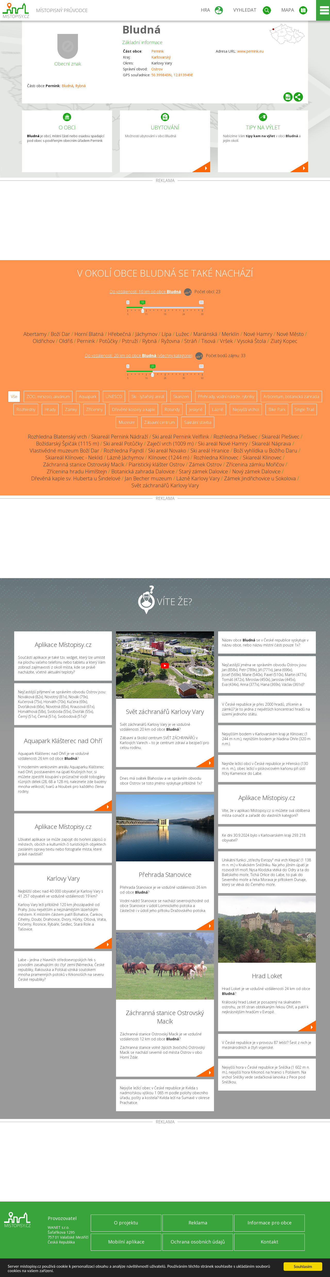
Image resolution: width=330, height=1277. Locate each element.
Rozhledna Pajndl (124, 450)
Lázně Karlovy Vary (198, 478)
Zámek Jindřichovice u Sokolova (260, 478)
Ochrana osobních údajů (198, 1242)
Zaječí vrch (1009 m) (170, 443)
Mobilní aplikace (126, 1242)
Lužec (182, 334)
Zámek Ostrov (205, 464)
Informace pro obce (270, 1223)
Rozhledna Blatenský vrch (57, 436)
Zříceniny (94, 409)
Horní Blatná (89, 334)
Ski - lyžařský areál (147, 396)
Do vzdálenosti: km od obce (145, 291)
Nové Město (290, 334)
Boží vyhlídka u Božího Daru (265, 450)
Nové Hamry (258, 334)
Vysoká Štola (251, 340)
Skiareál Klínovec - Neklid (74, 457)
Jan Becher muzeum (148, 478)
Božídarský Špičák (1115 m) (67, 443)
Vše (14, 396)
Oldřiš (66, 340)
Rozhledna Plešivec (235, 436)
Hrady (50, 409)
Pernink (157, 51)
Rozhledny (25, 409)
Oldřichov (44, 340)
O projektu (126, 1223)
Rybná (80, 85)
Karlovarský (161, 57)
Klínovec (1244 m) (168, 457)
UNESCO (114, 396)
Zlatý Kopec (283, 340)
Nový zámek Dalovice (256, 471)
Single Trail (304, 409)
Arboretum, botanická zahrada (291, 396)
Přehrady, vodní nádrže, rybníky (226, 396)
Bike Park (276, 409)
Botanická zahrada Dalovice (143, 471)
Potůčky (108, 340)
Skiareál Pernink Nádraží (119, 436)
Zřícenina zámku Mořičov (255, 464)
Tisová (208, 340)
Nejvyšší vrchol (246, 409)
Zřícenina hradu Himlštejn (77, 471)
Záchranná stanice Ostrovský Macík (83, 464)
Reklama (197, 1223)
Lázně (217, 409)
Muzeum (127, 422)
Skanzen (181, 396)
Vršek (226, 340)
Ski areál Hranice (210, 450)
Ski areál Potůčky (123, 443)
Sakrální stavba (197, 422)
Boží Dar (60, 334)
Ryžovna (170, 340)
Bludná (141, 29)
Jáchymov (146, 334)
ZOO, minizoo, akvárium (48, 396)
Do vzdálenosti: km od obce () (138, 355)
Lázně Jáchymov (125, 457)
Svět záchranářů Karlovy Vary (165, 485)
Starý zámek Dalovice (203, 471)
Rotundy (172, 409)
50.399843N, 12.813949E (172, 74)
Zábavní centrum (159, 422)
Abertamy (34, 334)
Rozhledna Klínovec (216, 457)
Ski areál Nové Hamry (223, 443)
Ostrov (157, 69)
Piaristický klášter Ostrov (157, 464)
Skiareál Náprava (271, 443)
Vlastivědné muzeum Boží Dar (64, 450)
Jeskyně (196, 409)
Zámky (71, 409)
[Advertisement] (165, 221)
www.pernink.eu (250, 51)
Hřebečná (119, 334)
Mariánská (205, 334)
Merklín (230, 334)
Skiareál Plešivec (280, 436)
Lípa (166, 334)
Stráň (190, 340)
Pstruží (130, 340)
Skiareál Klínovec (262, 457)
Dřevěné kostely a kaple (133, 409)
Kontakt (269, 1242)
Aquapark (87, 396)
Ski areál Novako (167, 450)
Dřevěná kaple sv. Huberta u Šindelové (75, 478)
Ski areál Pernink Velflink (180, 436)
